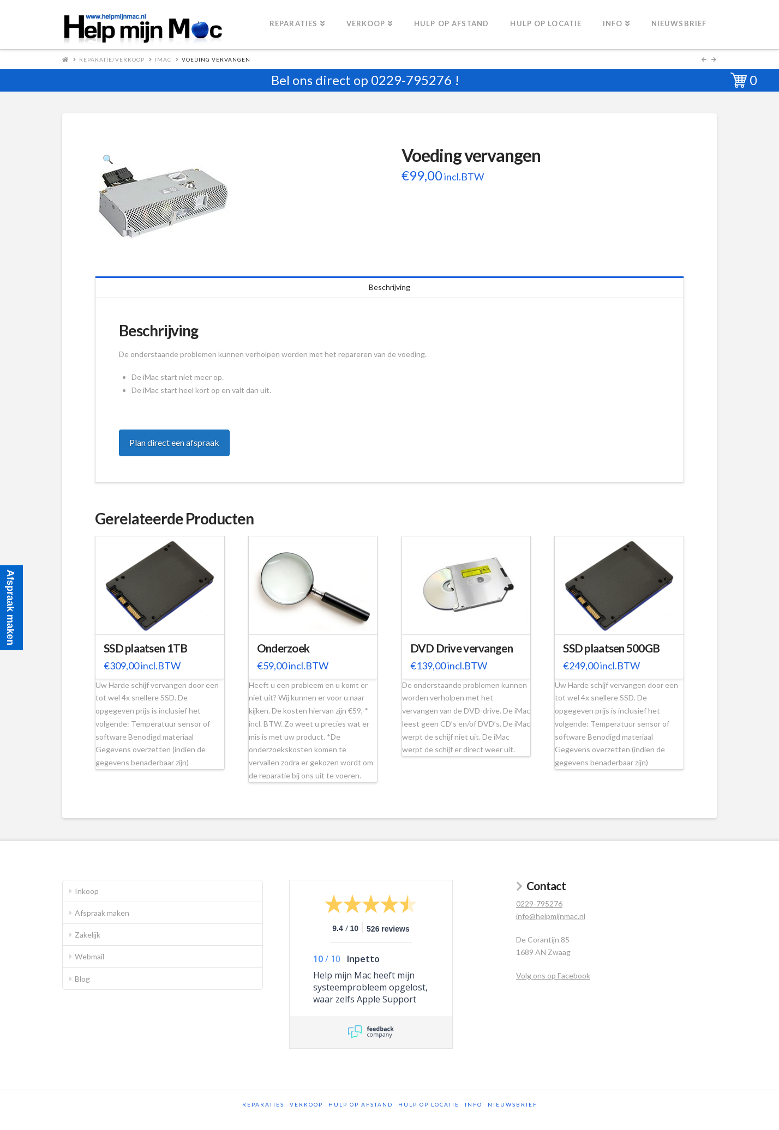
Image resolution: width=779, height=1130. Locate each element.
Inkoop (87, 891)
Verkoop (306, 1104)
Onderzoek (283, 648)
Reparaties (263, 1104)
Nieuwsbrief (512, 1104)
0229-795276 (411, 80)
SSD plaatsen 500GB (611, 648)
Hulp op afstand (360, 1104)
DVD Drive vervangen (461, 648)
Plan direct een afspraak (174, 442)
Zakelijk (87, 934)
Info (473, 1104)
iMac (163, 59)
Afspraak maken (102, 912)
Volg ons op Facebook (553, 975)
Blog (82, 978)
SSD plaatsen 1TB (145, 648)
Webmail (89, 956)
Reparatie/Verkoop (112, 59)
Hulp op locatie (428, 1104)
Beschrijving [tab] (389, 287)
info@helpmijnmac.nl (550, 916)
